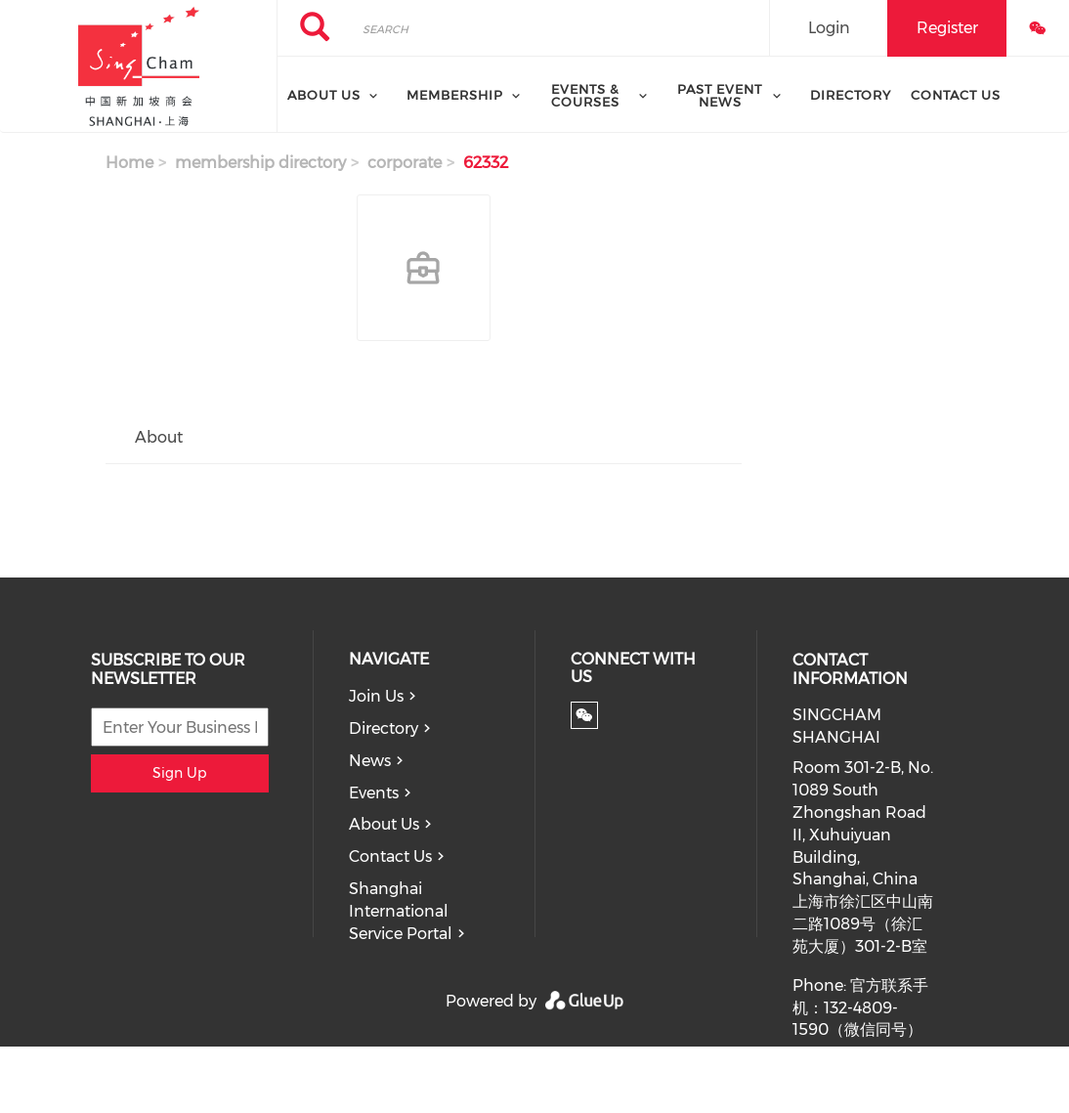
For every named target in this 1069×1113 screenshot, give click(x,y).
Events (374, 793)
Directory (383, 728)
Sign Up (179, 773)
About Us (384, 824)
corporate (404, 162)
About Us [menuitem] (324, 95)
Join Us (376, 696)
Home (129, 162)
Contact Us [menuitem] (956, 95)
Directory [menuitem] (850, 95)
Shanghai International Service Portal (400, 911)
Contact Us (390, 856)
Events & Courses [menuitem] (585, 95)
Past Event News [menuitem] (719, 95)
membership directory (260, 162)
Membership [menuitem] (454, 95)
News (370, 760)
